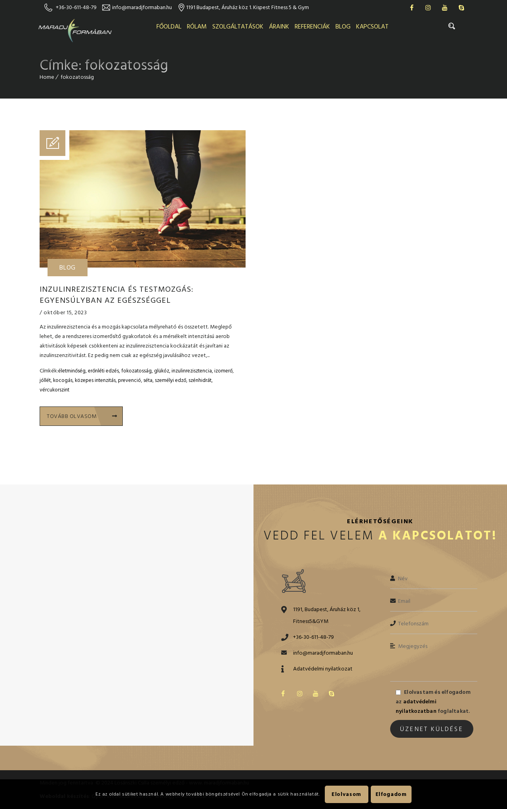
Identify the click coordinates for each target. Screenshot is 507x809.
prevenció (129, 380)
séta (147, 380)
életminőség (72, 371)
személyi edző (170, 380)
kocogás (62, 380)
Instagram (428, 7)
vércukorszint (54, 390)
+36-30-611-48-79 (76, 7)
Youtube (445, 7)
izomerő (223, 371)
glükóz (161, 371)
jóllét (45, 380)
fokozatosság (136, 371)
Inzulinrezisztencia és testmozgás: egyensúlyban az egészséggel (116, 295)
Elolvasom (346, 794)
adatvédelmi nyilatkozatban (416, 706)
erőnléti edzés (103, 371)
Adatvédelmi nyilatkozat (323, 668)
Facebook (411, 7)
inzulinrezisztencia (192, 371)
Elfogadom (391, 794)
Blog (67, 267)
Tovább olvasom (82, 416)
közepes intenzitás (95, 380)
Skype (461, 7)
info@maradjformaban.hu (142, 7)
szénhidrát (200, 380)
